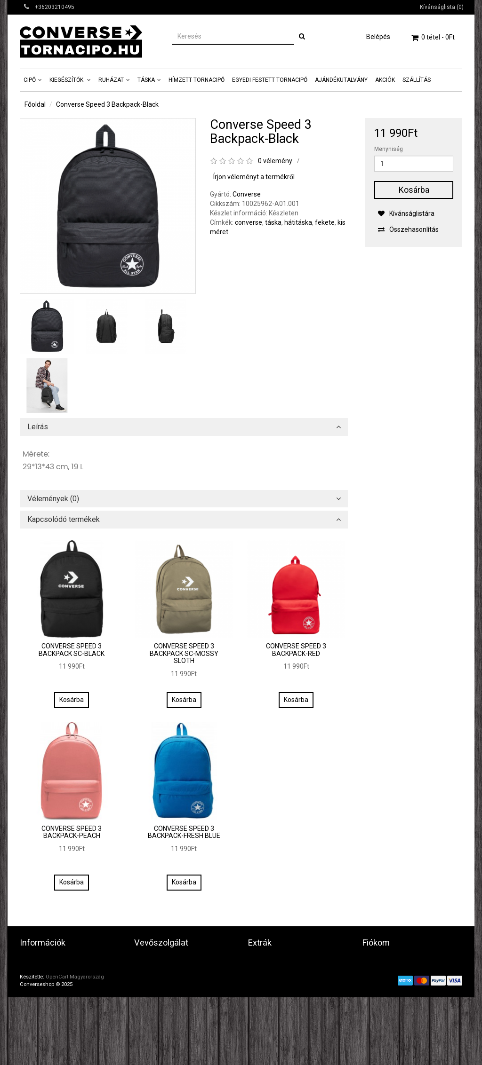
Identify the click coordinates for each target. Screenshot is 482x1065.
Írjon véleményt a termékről (254, 177)
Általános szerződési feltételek (66, 996)
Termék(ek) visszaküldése (173, 973)
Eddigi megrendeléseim (397, 973)
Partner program (273, 984)
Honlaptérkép (154, 984)
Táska (146, 80)
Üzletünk (33, 962)
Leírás (37, 427)
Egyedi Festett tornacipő (269, 80)
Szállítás (416, 80)
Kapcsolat (148, 962)
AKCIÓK (385, 80)
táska (273, 222)
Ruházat (111, 80)
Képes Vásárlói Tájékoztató (60, 1018)
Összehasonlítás (408, 229)
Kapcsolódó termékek (63, 519)
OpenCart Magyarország (75, 1044)
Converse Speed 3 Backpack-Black (107, 104)
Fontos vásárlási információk (62, 1007)
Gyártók (259, 962)
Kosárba (414, 190)
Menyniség (388, 149)
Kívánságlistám (385, 984)
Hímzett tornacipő (197, 80)
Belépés (378, 36)
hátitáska (298, 222)
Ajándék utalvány (273, 973)
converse (248, 222)
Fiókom (373, 962)
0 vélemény (275, 161)
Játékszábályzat (45, 984)
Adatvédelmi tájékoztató (57, 973)
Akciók (258, 996)
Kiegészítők (67, 80)
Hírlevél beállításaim (392, 996)
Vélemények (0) (53, 499)
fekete (325, 222)
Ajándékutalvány (341, 80)
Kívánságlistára (406, 213)
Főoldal (35, 104)
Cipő (30, 80)
